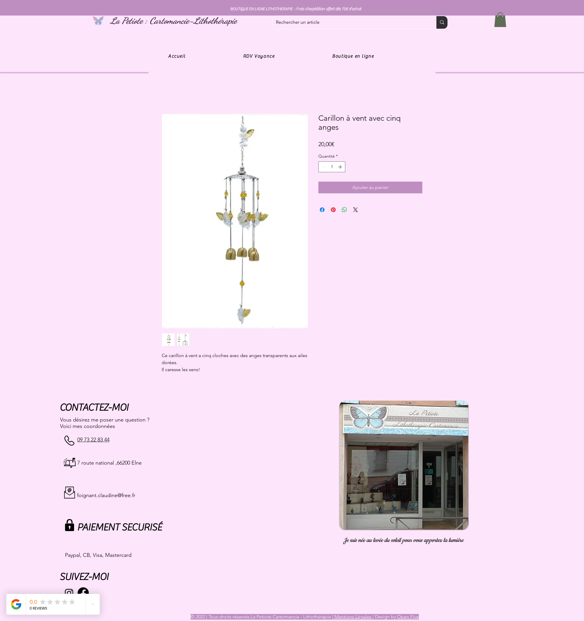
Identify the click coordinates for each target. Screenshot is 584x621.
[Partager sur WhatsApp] (344, 209)
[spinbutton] (332, 167)
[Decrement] (323, 167)
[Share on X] (355, 209)
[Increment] (340, 167)
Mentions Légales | (353, 617)
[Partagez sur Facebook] (322, 209)
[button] (500, 19)
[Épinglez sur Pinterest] (333, 209)
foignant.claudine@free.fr (106, 495)
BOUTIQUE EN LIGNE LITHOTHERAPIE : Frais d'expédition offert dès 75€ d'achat (295, 9)
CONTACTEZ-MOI (93, 407)
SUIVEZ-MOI (83, 577)
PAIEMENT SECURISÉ (119, 527)
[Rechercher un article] (350, 22)
